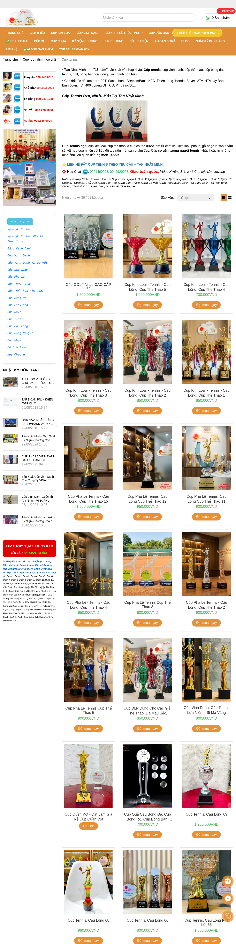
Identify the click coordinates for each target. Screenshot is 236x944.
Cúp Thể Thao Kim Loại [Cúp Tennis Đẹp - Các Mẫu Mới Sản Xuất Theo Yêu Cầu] (25, 291)
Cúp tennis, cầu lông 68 (88, 920)
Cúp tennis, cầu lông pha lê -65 (206, 922)
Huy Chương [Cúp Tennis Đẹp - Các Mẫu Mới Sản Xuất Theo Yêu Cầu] (16, 355)
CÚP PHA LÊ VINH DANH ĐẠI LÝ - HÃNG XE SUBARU (38, 460)
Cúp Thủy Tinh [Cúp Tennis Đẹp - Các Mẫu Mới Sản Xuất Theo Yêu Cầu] (18, 284)
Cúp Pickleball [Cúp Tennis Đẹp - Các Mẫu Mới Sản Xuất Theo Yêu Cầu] (19, 305)
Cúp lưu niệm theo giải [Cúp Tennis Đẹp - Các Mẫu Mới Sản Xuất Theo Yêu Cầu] (39, 59)
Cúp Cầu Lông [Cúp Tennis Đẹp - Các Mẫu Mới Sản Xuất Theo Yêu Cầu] (17, 326)
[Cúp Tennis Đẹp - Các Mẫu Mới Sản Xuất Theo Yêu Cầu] (226, 11)
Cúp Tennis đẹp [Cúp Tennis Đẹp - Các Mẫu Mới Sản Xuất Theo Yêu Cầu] (74, 146)
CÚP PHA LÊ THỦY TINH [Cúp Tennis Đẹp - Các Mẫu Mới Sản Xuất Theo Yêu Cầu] (123, 33)
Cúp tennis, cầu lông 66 (147, 920)
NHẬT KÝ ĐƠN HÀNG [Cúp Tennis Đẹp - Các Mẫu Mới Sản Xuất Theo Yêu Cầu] (210, 41)
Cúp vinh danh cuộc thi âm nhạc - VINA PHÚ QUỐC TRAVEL (38, 500)
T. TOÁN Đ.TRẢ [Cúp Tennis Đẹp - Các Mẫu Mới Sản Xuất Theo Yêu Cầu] (165, 41)
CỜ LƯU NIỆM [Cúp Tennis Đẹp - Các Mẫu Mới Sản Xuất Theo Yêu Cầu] (139, 41)
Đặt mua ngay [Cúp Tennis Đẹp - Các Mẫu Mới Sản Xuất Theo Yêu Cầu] (88, 305)
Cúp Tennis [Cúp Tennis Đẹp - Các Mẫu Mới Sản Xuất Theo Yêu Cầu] (16, 319)
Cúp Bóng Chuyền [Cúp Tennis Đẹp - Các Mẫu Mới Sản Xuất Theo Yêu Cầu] (20, 333)
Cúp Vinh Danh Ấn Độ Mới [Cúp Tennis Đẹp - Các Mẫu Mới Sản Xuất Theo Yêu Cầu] (27, 263)
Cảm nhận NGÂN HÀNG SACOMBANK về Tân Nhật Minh (38, 423)
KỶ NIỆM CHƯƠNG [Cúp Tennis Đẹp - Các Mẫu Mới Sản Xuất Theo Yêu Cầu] (85, 41)
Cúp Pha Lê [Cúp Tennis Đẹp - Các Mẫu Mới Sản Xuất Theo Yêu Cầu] (16, 277)
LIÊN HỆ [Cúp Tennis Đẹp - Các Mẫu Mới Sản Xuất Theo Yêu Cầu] (11, 49)
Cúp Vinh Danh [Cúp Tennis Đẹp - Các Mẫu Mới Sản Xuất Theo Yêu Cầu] (18, 255)
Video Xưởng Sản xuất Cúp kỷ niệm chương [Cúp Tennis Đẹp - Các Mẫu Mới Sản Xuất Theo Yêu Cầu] (192, 171)
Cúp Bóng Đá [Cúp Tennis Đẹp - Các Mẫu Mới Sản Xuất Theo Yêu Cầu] (16, 298)
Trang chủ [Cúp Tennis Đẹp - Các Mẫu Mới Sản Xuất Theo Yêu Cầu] (14, 33)
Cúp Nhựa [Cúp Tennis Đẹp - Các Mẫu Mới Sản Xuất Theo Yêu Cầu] (14, 340)
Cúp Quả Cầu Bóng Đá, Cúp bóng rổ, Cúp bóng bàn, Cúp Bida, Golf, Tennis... (147, 819)
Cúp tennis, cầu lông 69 (206, 814)
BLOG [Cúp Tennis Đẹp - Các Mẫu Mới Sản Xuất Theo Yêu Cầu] (185, 41)
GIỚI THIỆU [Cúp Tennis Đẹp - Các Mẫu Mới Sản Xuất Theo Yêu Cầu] (37, 33)
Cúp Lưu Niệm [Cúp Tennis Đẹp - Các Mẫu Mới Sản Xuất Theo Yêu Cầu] (17, 270)
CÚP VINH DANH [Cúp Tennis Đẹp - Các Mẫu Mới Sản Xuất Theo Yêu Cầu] (88, 33)
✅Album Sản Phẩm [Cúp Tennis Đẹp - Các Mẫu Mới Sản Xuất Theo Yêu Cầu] (38, 49)
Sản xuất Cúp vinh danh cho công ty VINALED (38, 478)
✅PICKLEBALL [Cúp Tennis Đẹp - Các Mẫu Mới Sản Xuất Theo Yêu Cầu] (17, 41)
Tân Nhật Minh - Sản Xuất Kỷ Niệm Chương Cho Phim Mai (38, 440)
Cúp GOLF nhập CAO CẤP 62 (88, 287)
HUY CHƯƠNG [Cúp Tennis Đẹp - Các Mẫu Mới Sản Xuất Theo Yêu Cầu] (113, 41)
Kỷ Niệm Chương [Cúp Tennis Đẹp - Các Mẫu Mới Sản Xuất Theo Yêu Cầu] (19, 229)
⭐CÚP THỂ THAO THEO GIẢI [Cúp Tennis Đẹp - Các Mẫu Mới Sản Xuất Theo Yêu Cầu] (196, 33)
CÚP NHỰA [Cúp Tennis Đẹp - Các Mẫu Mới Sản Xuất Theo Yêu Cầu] (58, 41)
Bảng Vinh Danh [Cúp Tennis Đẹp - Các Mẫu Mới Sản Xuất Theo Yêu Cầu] (19, 248)
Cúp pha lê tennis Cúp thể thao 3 (147, 604)
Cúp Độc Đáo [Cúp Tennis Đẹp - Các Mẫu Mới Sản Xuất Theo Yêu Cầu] (159, 33)
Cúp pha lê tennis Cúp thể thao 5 (88, 710)
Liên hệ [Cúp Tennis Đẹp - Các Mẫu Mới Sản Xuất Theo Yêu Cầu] (88, 826)
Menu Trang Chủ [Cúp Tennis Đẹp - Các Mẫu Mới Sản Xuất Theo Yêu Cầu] (20, 221)
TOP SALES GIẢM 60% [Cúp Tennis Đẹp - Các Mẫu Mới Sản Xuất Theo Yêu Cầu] (74, 49)
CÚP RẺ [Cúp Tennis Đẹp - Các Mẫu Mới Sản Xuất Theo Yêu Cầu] (39, 41)
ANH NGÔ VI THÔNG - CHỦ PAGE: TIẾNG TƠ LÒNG (37, 382)
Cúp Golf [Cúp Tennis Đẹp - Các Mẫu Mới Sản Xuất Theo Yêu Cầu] (14, 312)
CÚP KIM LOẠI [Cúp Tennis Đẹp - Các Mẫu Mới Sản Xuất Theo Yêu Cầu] (60, 33)
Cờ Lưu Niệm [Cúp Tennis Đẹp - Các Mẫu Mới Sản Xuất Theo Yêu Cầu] (16, 347)
